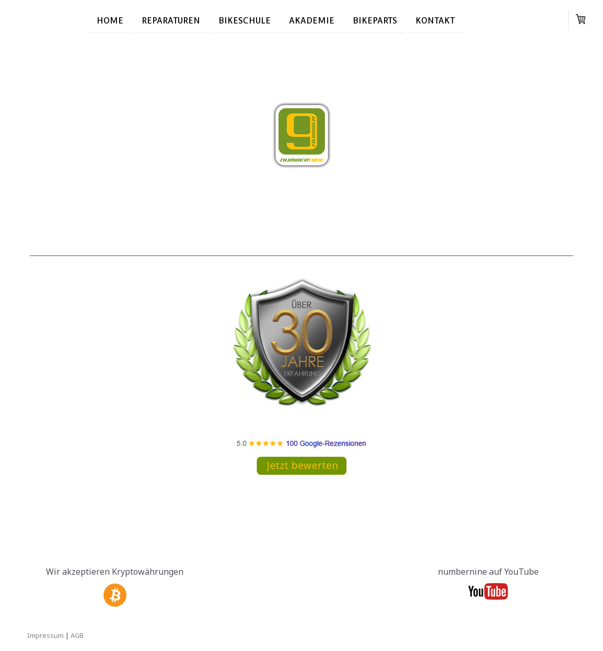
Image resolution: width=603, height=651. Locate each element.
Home (110, 20)
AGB (77, 635)
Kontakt (435, 20)
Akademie (311, 20)
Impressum (45, 635)
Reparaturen (171, 20)
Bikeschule (244, 20)
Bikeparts (375, 20)
